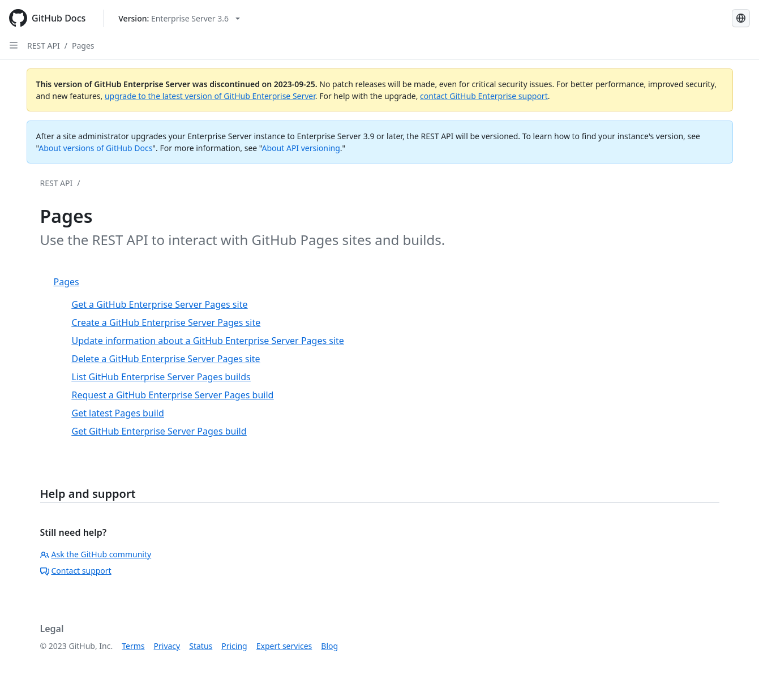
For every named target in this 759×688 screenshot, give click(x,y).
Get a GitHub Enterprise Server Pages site (160, 304)
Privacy (167, 645)
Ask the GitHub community (96, 554)
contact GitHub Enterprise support (484, 96)
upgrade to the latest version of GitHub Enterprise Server (210, 96)
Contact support (76, 570)
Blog (329, 645)
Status (200, 645)
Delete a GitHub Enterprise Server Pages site (166, 358)
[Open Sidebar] (14, 45)
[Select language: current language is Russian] (741, 18)
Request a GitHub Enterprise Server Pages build (173, 395)
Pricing (234, 645)
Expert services (284, 645)
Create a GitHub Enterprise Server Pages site (166, 322)
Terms (133, 645)
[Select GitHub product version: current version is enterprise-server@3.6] (179, 18)
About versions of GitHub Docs (95, 148)
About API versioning (301, 148)
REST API (43, 45)
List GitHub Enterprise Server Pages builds (161, 377)
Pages (83, 45)
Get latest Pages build (118, 413)
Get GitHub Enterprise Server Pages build (159, 431)
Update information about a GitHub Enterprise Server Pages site (208, 340)
